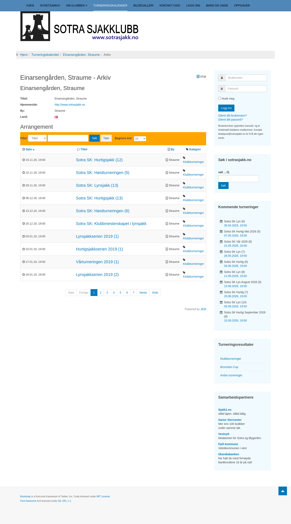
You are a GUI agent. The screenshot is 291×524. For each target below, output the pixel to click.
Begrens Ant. (123, 138)
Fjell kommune (228, 444)
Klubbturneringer (193, 161)
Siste (155, 292)
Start (71, 292)
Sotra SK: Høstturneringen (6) (103, 211)
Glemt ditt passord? (230, 119)
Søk (94, 138)
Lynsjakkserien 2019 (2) (97, 274)
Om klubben (76, 5)
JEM (203, 309)
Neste (143, 292)
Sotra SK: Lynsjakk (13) (97, 185)
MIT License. (103, 496)
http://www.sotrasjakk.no (70, 104)
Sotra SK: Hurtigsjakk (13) (99, 198)
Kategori (195, 149)
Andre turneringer (231, 375)
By (172, 149)
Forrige (83, 292)
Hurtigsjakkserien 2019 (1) (99, 249)
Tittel (84, 149)
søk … (222, 172)
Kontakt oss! (169, 5)
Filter (23, 138)
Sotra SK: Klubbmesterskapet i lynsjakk (111, 223)
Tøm (106, 138)
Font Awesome (28, 501)
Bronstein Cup (229, 367)
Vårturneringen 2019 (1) (97, 262)
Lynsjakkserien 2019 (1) (97, 236)
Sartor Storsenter (229, 419)
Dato (30, 149)
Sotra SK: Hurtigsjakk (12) (99, 160)
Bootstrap (25, 496)
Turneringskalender (110, 5)
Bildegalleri (143, 5)
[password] (246, 88)
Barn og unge (217, 5)
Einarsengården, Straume (81, 54)
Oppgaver (242, 5)
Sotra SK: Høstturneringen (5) (103, 172)
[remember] (219, 98)
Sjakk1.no (224, 409)
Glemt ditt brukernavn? (232, 115)
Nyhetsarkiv (50, 5)
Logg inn (193, 5)
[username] (246, 77)
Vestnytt (223, 434)
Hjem (30, 5)
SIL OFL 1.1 (64, 501)
